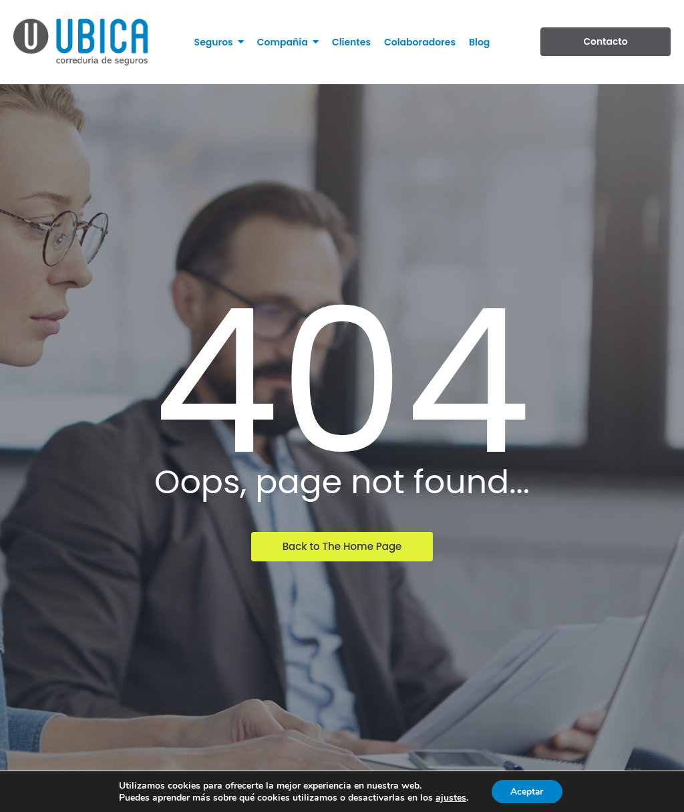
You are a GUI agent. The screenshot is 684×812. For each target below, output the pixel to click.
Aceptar (527, 791)
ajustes (449, 797)
